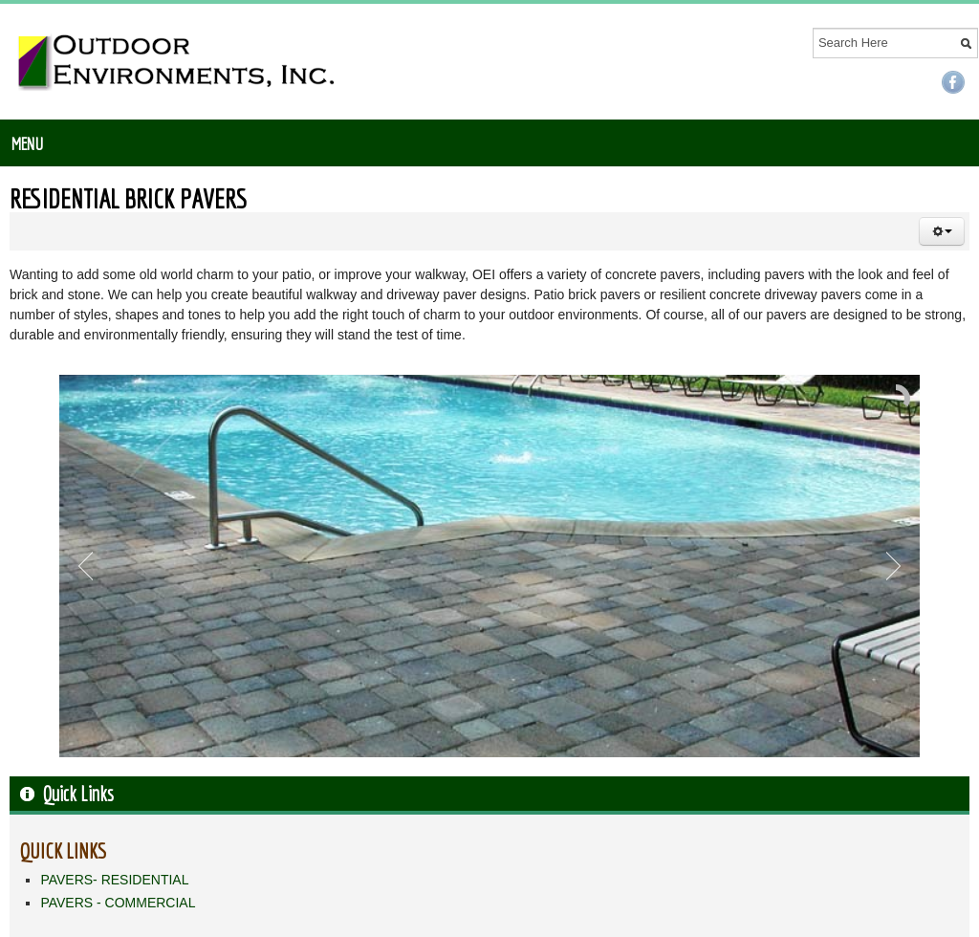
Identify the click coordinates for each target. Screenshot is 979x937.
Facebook (953, 82)
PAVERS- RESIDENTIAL (114, 879)
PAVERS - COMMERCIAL (117, 902)
